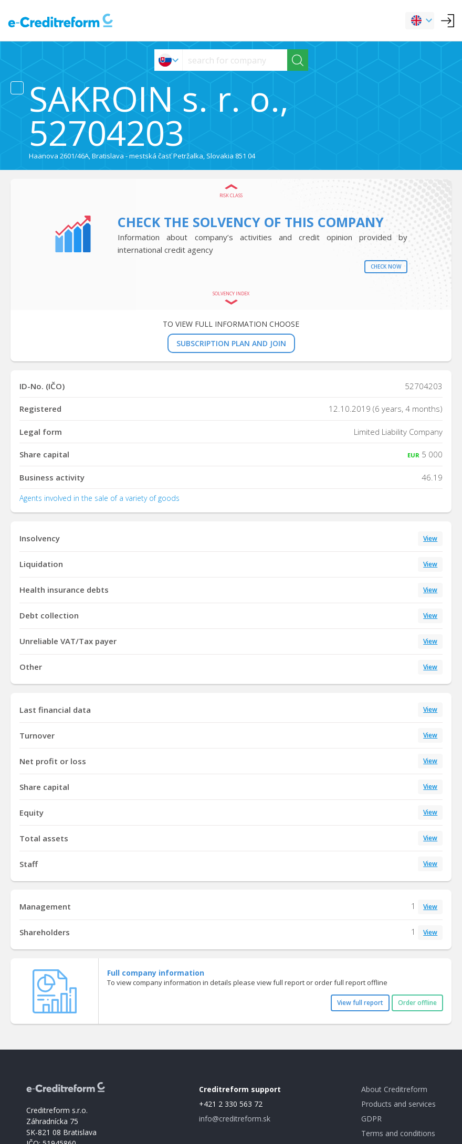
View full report (360, 1002)
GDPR (371, 1119)
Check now (386, 266)
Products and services (398, 1104)
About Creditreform (394, 1089)
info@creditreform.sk (234, 1119)
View (430, 538)
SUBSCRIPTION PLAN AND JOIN (231, 343)
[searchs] (235, 60)
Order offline (417, 1002)
